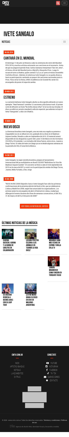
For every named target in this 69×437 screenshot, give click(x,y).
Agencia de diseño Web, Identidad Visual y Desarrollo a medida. (34, 426)
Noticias (6, 41)
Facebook (52, 370)
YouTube (51, 363)
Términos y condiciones (52, 420)
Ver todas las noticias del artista (34, 206)
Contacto (52, 380)
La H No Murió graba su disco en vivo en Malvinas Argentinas (31, 299)
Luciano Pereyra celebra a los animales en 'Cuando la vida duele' (32, 245)
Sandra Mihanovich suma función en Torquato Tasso (55, 271)
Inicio (17, 363)
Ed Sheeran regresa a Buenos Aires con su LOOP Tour (8, 299)
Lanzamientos (17, 373)
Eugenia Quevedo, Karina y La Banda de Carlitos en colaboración (9, 245)
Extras (17, 377)
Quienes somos (52, 377)
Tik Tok (51, 373)
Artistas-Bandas (17, 366)
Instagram (51, 366)
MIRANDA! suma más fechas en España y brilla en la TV (55, 244)
